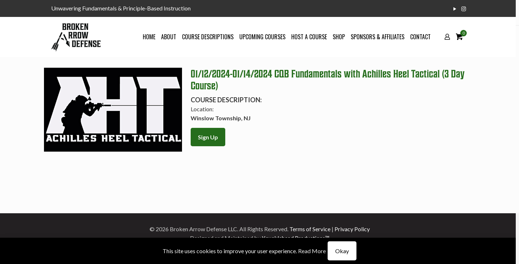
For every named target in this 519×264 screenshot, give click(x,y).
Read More (312, 250)
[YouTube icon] (454, 8)
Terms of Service (310, 228)
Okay (342, 250)
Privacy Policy (352, 228)
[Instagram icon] (463, 8)
